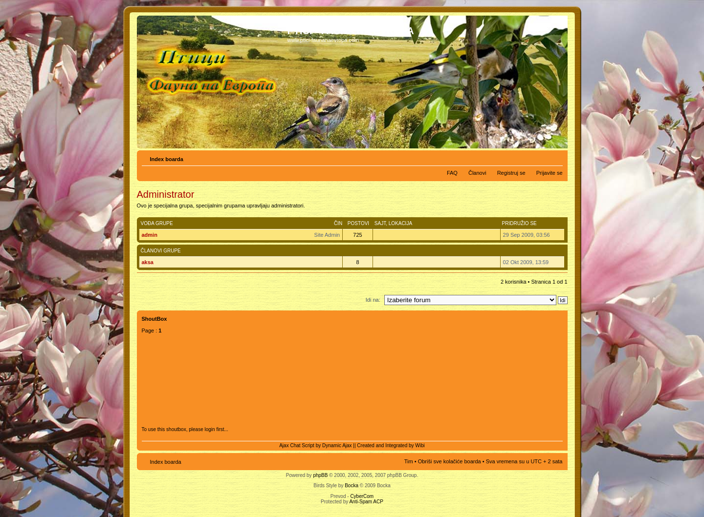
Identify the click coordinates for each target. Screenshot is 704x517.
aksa (148, 262)
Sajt (380, 223)
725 (357, 235)
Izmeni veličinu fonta (556, 157)
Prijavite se (549, 173)
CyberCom (362, 496)
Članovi (477, 173)
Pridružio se (519, 223)
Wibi (419, 445)
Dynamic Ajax (337, 445)
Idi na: (373, 300)
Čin (338, 223)
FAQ (452, 173)
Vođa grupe (157, 223)
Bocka (351, 485)
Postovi (358, 223)
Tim (408, 461)
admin (149, 235)
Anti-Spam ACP (366, 501)
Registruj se (511, 173)
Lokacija (400, 223)
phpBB (320, 475)
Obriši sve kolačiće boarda (449, 461)
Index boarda (166, 159)
